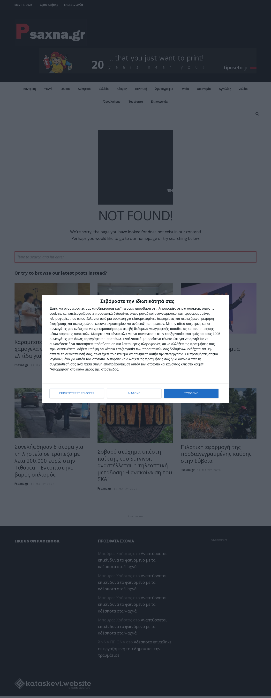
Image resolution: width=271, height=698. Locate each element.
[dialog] (135, 349)
